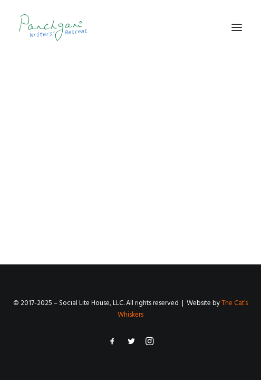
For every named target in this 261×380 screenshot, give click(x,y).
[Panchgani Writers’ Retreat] (53, 27)
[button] (236, 27)
